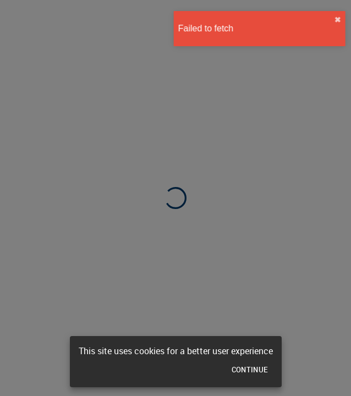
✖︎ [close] (333, 19)
